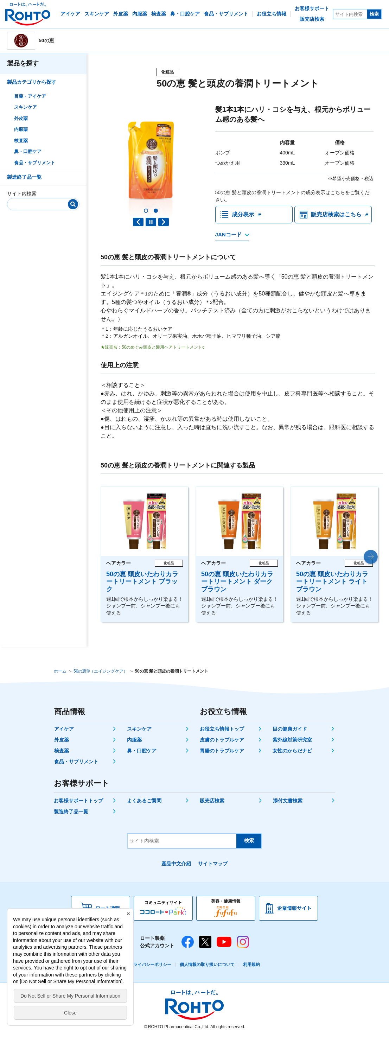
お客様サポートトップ (78, 800)
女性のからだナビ (292, 750)
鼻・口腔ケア (28, 151)
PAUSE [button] (151, 222)
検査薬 (21, 140)
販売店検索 (212, 800)
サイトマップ (213, 863)
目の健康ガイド (290, 729)
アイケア (64, 729)
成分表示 (243, 214)
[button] (146, 211)
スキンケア (25, 107)
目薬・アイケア (30, 96)
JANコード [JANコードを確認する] (228, 234)
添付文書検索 (287, 800)
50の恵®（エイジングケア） (101, 671)
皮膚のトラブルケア (222, 740)
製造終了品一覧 (24, 177)
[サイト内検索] (350, 14)
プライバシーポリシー (150, 964)
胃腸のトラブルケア (222, 750)
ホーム (60, 671)
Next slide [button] (163, 222)
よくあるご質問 (144, 800)
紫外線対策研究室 (292, 740)
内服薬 (21, 129)
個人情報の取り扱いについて (207, 964)
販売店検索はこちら (336, 214)
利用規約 (251, 964)
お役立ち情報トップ (222, 729)
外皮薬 (21, 118)
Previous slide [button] (138, 222)
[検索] (73, 204)
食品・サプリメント (34, 162)
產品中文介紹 (176, 863)
